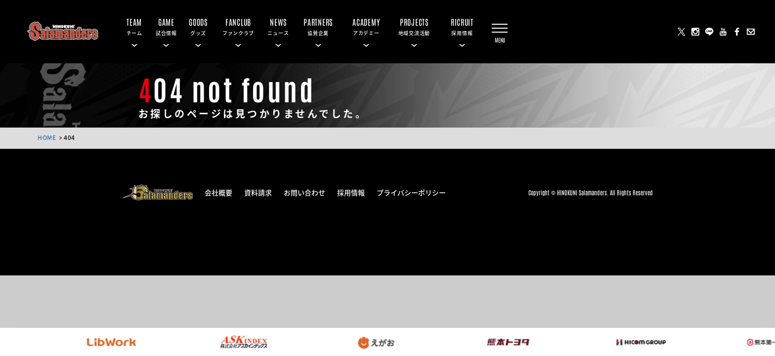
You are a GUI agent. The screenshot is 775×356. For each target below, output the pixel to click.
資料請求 (258, 191)
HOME (47, 137)
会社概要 (218, 191)
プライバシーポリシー (411, 191)
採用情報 (351, 191)
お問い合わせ (304, 191)
